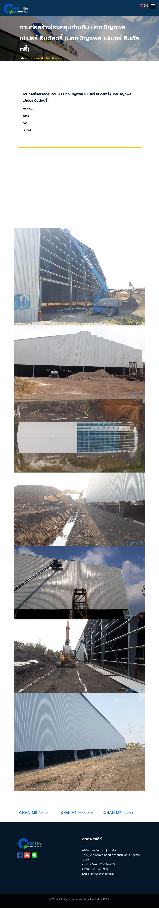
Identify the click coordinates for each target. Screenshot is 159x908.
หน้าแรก (24, 58)
